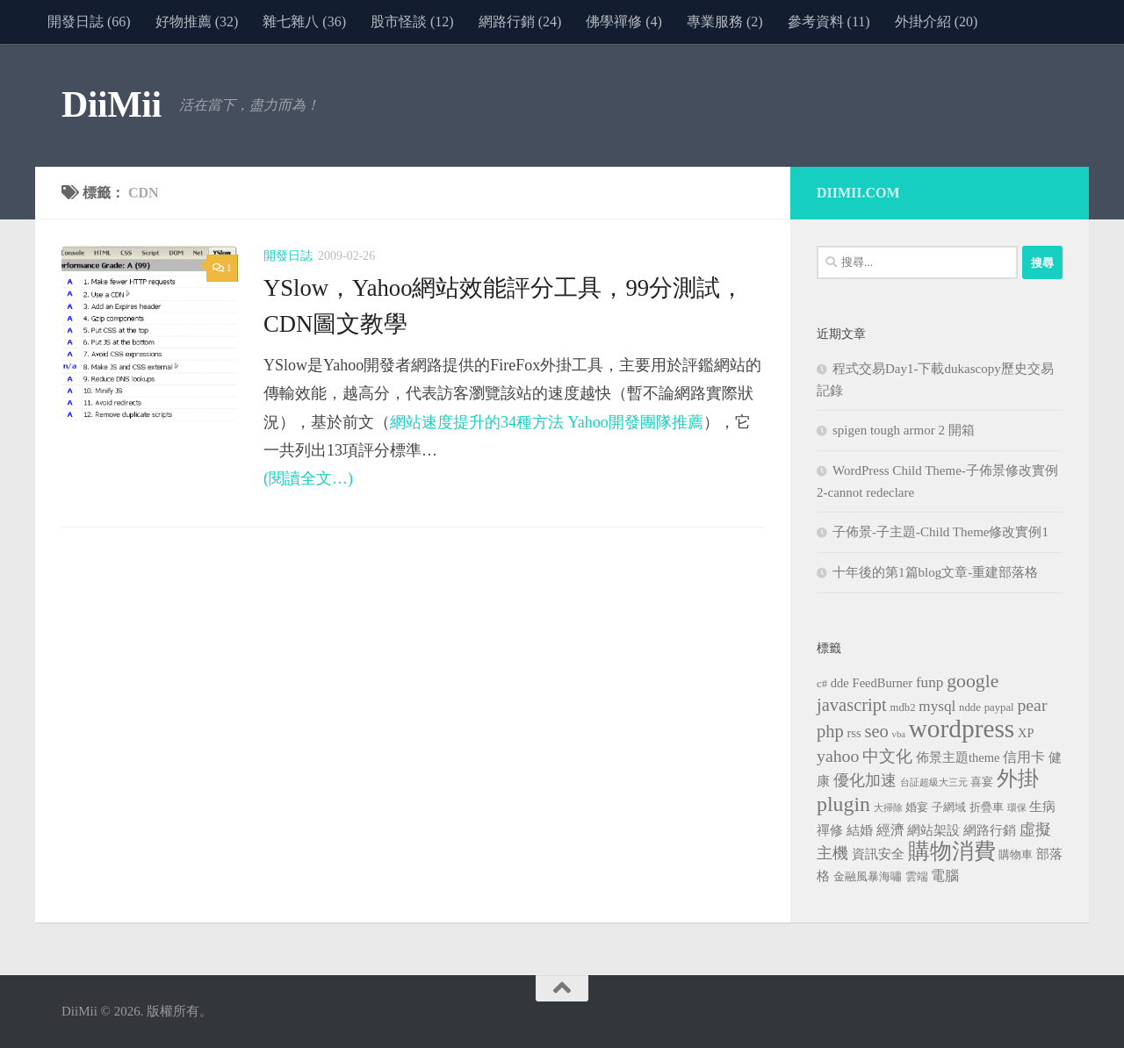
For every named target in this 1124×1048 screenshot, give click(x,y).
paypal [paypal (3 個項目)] (999, 707)
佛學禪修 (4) (624, 21)
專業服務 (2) (725, 21)
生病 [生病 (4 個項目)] (1042, 807)
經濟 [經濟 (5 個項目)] (890, 829)
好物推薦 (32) (197, 21)
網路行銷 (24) (520, 21)
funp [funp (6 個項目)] (929, 682)
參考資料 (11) (829, 21)
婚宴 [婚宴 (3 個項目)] (916, 807)
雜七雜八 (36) (304, 21)
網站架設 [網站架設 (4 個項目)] (933, 830)
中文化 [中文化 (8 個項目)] (887, 756)
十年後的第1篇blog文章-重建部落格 (935, 572)
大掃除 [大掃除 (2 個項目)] (888, 808)
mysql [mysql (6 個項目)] (937, 706)
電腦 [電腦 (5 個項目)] (945, 875)
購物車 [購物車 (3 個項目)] (1015, 855)
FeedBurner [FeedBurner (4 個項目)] (883, 683)
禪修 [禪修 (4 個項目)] (830, 830)
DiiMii (111, 104)
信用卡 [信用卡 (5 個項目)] (1024, 757)
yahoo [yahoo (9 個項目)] (838, 755)
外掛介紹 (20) (936, 21)
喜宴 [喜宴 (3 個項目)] (981, 782)
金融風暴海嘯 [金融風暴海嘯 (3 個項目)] (867, 877)
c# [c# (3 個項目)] (822, 684)
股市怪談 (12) (412, 21)
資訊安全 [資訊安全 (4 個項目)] (878, 854)
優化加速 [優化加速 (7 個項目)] (865, 780)
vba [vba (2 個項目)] (898, 734)
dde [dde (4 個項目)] (840, 683)
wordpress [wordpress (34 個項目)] (962, 728)
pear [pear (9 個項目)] (1032, 704)
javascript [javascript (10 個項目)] (852, 704)
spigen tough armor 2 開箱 (903, 430)
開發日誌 (288, 255)
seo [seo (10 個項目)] (876, 731)
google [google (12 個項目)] (972, 681)
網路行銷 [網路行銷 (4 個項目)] (989, 830)
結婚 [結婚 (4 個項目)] (860, 830)
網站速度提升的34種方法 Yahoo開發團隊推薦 (546, 422)
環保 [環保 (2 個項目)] (1017, 808)
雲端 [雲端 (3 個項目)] (916, 877)
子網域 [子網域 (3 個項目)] (949, 807)
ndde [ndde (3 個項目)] (970, 707)
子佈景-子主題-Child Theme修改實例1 (940, 532)
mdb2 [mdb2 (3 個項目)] (903, 707)
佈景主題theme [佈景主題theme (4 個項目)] (958, 757)
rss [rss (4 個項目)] (854, 733)
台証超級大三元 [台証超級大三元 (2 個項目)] (934, 782)
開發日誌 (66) (89, 21)
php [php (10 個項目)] (830, 731)
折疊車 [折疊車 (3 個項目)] (986, 807)
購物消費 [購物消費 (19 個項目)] (952, 851)
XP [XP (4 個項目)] (1026, 733)
